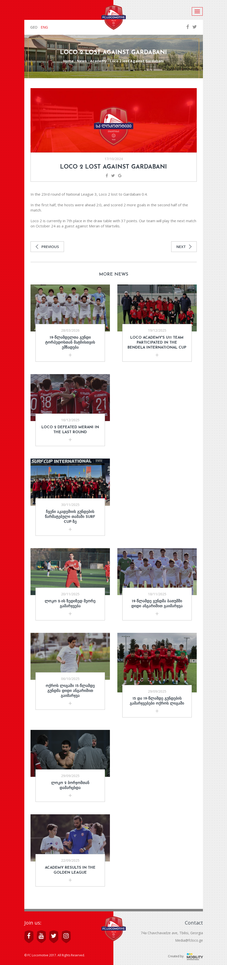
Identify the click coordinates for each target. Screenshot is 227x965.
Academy (98, 61)
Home (68, 61)
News (82, 61)
